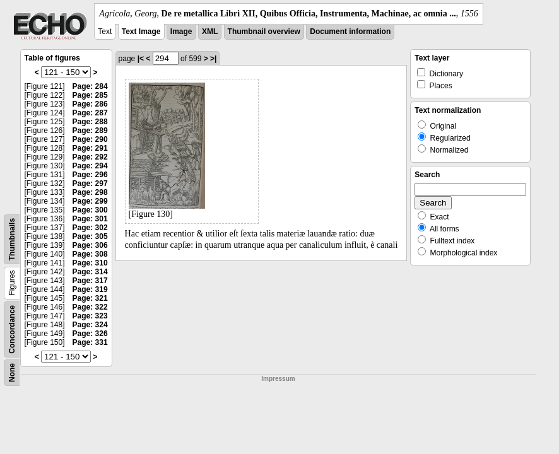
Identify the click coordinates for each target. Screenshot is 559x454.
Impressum (278, 378)
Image (181, 31)
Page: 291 (90, 148)
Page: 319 (90, 289)
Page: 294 (90, 165)
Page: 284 (90, 86)
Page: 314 (90, 271)
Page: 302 (90, 227)
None (12, 372)
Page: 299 (90, 201)
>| (213, 58)
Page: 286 (90, 104)
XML (210, 31)
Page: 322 (90, 307)
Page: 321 (90, 298)
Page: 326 (90, 333)
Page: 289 (90, 130)
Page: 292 (90, 157)
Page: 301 (90, 218)
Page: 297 (90, 183)
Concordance (12, 329)
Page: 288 (90, 121)
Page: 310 (90, 263)
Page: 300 (90, 210)
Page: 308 (90, 254)
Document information (350, 31)
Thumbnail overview (264, 31)
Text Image (141, 31)
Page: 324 (90, 324)
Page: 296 (90, 174)
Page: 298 (90, 192)
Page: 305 (90, 236)
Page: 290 (90, 139)
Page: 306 (90, 245)
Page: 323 (90, 315)
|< (141, 58)
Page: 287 (90, 112)
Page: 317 (90, 280)
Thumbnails (12, 239)
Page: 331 (90, 342)
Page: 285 (90, 95)
